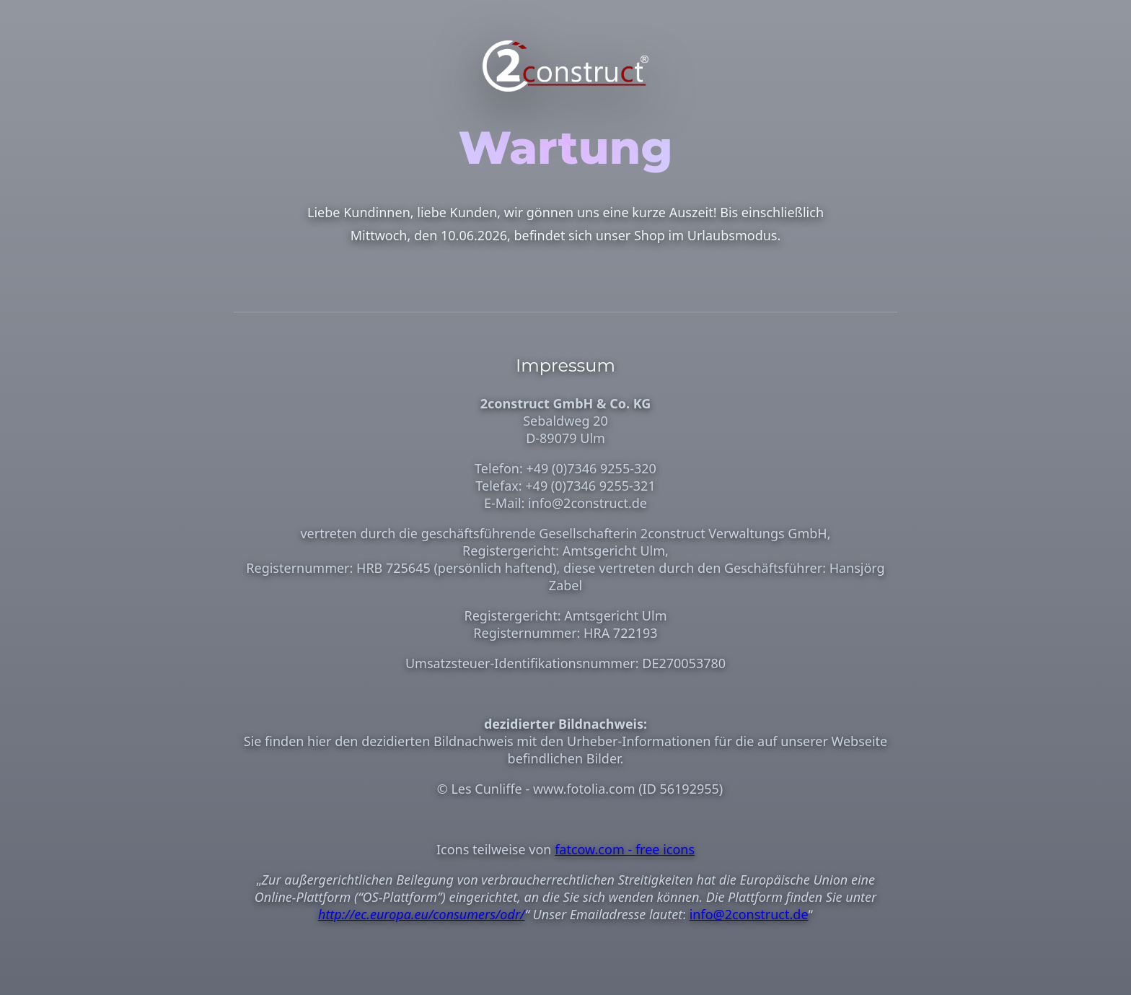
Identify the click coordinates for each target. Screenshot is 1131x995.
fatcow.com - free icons (625, 849)
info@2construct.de (749, 914)
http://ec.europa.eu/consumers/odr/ (421, 914)
